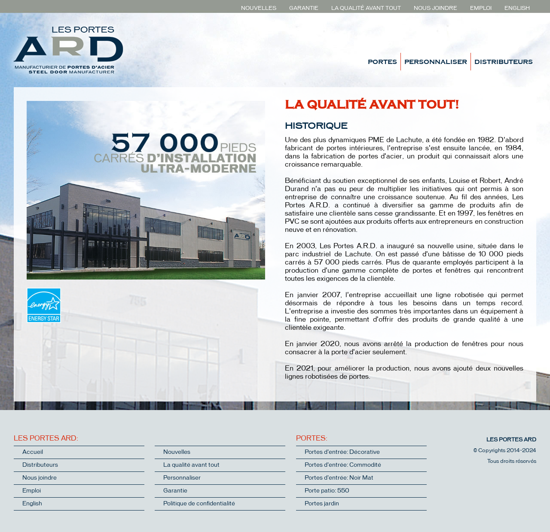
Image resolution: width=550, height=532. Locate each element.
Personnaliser (182, 478)
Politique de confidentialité (199, 504)
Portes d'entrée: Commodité (343, 465)
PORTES (382, 61)
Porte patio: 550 (327, 491)
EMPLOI (481, 8)
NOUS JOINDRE (435, 8)
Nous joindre (39, 478)
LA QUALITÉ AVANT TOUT (366, 8)
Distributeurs (40, 465)
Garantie (175, 491)
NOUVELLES (258, 8)
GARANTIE (303, 8)
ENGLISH (517, 8)
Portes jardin (322, 504)
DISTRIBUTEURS (503, 61)
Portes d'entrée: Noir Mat (339, 478)
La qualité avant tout (191, 465)
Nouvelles (176, 452)
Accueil (32, 452)
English (32, 504)
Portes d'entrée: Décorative (342, 452)
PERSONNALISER (435, 61)
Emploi (31, 491)
